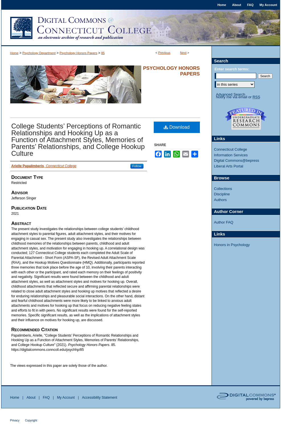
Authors (220, 200)
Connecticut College (230, 149)
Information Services (231, 155)
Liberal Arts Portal (228, 166)
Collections (223, 189)
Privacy (15, 420)
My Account (66, 398)
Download (177, 127)
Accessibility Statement (99, 398)
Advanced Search (230, 94)
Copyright (31, 420)
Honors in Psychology (232, 245)
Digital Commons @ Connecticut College (140, 28)
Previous (164, 52)
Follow (136, 166)
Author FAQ (223, 222)
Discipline (222, 194)
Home (14, 53)
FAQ (46, 398)
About (30, 398)
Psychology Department (39, 53)
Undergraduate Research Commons (246, 119)
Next (183, 52)
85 (102, 53)
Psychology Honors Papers (78, 53)
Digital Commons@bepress (236, 160)
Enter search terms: (232, 69)
